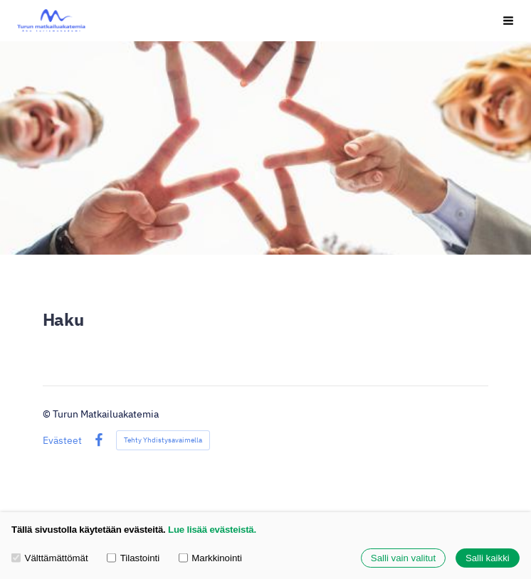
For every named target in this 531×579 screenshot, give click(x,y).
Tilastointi (133, 558)
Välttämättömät (49, 558)
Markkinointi (210, 558)
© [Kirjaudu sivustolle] (48, 414)
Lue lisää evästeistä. (212, 529)
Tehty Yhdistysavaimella (163, 440)
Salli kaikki (488, 558)
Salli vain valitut (403, 558)
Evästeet (62, 440)
